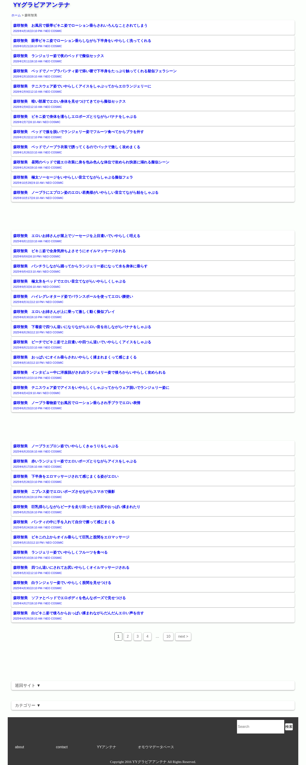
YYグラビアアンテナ (41, 4)
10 (168, 636)
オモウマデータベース (156, 747)
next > (183, 636)
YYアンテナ (106, 747)
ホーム (16, 15)
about (19, 747)
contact (62, 747)
